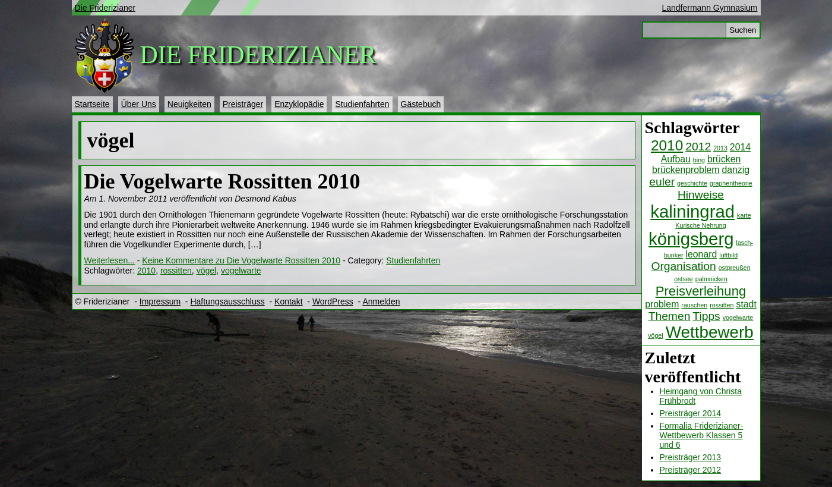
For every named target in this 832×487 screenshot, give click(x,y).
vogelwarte (738, 317)
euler (662, 181)
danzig (735, 170)
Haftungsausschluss (227, 301)
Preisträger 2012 (691, 470)
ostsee (683, 278)
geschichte (692, 183)
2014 (740, 147)
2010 (667, 145)
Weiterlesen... (109, 260)
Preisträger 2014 (691, 413)
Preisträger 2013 (691, 457)
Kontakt (288, 301)
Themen (669, 316)
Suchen (742, 30)
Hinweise (701, 194)
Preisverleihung (701, 291)
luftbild (728, 255)
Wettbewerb (710, 332)
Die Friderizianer (105, 7)
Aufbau (676, 159)
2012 (698, 146)
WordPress (332, 301)
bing (699, 160)
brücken (724, 159)
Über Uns (138, 104)
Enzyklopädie (299, 104)
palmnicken (711, 278)
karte (744, 215)
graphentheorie (731, 183)
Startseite (92, 104)
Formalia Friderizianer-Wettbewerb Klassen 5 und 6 (702, 435)
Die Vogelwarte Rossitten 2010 (222, 181)
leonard (701, 254)
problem (662, 304)
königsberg (690, 239)
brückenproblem (686, 170)
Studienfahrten (362, 104)
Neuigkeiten (189, 104)
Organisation (683, 266)
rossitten (721, 305)
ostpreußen (735, 267)
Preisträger (243, 104)
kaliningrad (692, 211)
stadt (746, 304)
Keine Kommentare (241, 260)
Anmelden (381, 301)
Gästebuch (421, 104)
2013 (720, 148)
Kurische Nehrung (700, 225)
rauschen (694, 305)
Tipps (706, 316)
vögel (655, 335)
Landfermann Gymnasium (709, 7)
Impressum (160, 301)
